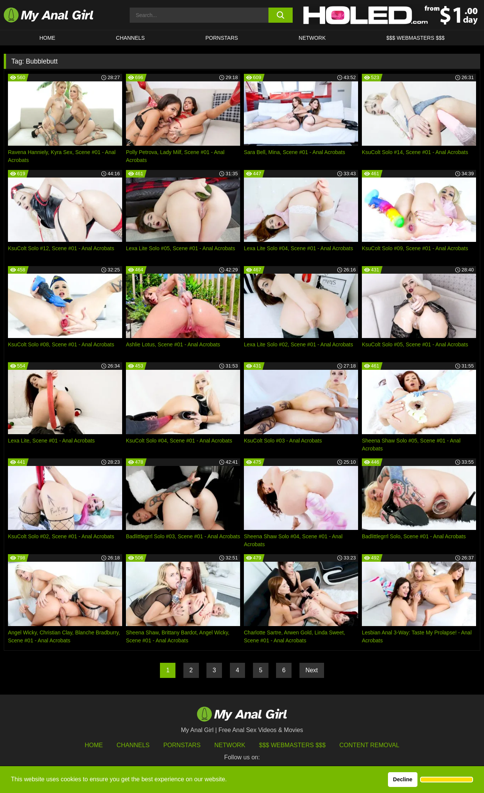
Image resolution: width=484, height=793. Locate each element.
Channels (132, 745)
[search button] (280, 15)
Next (312, 670)
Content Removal (370, 745)
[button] (446, 780)
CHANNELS (130, 38)
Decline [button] (402, 779)
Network (312, 38)
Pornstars (221, 38)
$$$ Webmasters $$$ (292, 745)
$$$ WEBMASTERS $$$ (415, 38)
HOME (47, 38)
